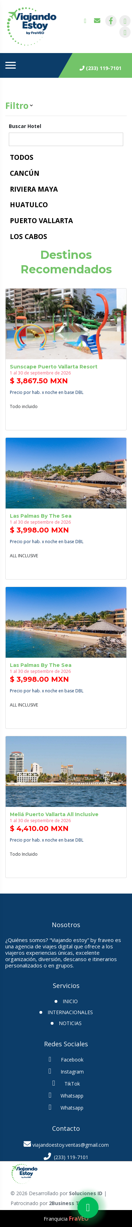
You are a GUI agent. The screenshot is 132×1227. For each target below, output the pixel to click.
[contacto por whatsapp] (87, 21)
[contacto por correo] (97, 21)
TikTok (66, 1083)
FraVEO (79, 1218)
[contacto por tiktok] (125, 32)
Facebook (66, 1059)
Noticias (70, 1023)
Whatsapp (66, 1095)
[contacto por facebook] (111, 21)
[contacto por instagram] (125, 21)
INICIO (70, 1001)
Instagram (66, 1071)
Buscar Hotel (25, 126)
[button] (66, 105)
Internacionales (70, 1012)
